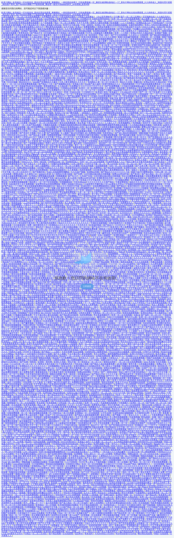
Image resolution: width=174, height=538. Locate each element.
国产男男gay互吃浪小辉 (133, 370)
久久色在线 (33, 206)
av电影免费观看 (103, 356)
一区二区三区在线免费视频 (129, 323)
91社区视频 (150, 345)
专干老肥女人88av (129, 59)
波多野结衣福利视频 (20, 41)
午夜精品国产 (158, 23)
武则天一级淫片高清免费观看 (34, 170)
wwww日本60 (45, 174)
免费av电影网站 (88, 68)
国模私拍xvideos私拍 (68, 53)
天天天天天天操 (48, 511)
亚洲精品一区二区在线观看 (87, 413)
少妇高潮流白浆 (84, 423)
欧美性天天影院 (75, 458)
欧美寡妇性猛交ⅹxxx (158, 486)
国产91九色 (93, 213)
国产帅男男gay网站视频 (96, 115)
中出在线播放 (107, 70)
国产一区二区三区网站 (130, 16)
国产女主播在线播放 (102, 100)
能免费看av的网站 (45, 57)
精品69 (28, 441)
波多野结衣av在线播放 (37, 472)
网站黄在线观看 (27, 390)
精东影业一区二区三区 (91, 362)
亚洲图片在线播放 (25, 88)
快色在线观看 (87, 63)
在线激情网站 (120, 206)
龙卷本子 (83, 466)
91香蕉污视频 (100, 55)
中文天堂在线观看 (101, 423)
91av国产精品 (130, 464)
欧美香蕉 (151, 86)
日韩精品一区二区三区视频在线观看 (110, 190)
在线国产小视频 (104, 90)
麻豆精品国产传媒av (55, 51)
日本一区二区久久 (92, 517)
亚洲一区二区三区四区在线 (103, 72)
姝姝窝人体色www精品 (115, 501)
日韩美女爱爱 (85, 313)
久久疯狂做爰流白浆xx (35, 115)
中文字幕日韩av (18, 317)
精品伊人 (83, 525)
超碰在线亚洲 (75, 219)
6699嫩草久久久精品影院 (62, 217)
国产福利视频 (53, 133)
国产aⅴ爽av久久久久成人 (21, 96)
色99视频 (136, 123)
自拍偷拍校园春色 (58, 170)
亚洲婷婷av (131, 88)
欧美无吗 (164, 117)
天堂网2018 (161, 141)
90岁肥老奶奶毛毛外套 (51, 68)
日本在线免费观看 (152, 98)
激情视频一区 (159, 378)
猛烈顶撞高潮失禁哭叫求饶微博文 (64, 63)
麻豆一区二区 (33, 380)
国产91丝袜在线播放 (60, 401)
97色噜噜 (112, 115)
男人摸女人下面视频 (68, 343)
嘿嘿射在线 (86, 294)
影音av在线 (66, 366)
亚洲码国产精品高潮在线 (54, 392)
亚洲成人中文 (72, 190)
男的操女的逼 (124, 337)
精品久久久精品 (53, 227)
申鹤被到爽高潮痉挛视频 (98, 521)
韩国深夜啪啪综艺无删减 (21, 53)
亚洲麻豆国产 (82, 513)
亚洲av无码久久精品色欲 (141, 33)
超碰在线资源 (27, 300)
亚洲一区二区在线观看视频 (157, 396)
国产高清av (159, 162)
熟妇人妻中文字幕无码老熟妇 (139, 162)
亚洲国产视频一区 (163, 33)
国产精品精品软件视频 (127, 66)
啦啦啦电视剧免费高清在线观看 (115, 309)
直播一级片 (106, 380)
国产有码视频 (63, 49)
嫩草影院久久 (85, 100)
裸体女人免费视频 (89, 305)
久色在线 (69, 409)
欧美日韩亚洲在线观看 (67, 31)
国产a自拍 (27, 448)
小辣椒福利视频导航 (65, 215)
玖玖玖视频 (12, 82)
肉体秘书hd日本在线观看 (31, 86)
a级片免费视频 (44, 307)
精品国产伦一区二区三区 (132, 345)
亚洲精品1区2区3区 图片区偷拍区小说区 (108, 325)
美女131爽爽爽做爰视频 (133, 176)
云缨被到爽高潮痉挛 (56, 115)
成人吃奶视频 (73, 37)
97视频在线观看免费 (22, 315)
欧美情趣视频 (30, 347)
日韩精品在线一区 (47, 31)
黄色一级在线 (40, 162)
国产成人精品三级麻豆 (108, 202)
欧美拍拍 (53, 117)
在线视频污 (27, 476)
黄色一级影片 (132, 170)
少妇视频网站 (54, 366)
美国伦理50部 (29, 325)
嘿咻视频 (26, 462)
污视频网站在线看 (85, 76)
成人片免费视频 (131, 113)
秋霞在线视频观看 (62, 311)
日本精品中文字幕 (9, 480)
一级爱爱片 (85, 113)
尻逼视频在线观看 (43, 74)
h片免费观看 (88, 29)
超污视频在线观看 (76, 33)
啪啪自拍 (61, 300)
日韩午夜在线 (71, 425)
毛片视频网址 (136, 180)
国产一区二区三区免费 (18, 21)
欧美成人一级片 (91, 307)
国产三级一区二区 (77, 211)
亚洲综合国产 (41, 419)
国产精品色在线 (108, 419)
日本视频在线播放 (146, 364)
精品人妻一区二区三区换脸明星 (51, 405)
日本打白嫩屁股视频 (147, 384)
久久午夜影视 (45, 337)
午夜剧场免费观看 (128, 376)
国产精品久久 (82, 139)
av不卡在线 (110, 51)
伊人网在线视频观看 (66, 153)
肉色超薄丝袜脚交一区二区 (84, 21)
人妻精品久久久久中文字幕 (111, 456)
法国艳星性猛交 (164, 102)
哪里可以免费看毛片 (53, 90)
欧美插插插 (70, 372)
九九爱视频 (72, 66)
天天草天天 (155, 31)
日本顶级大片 (130, 63)
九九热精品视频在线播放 (140, 125)
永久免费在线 (155, 466)
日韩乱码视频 (104, 409)
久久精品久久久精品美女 (82, 331)
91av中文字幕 (144, 350)
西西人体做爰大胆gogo (51, 25)
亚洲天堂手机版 (76, 59)
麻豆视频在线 (25, 421)
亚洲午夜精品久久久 (111, 84)
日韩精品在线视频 (69, 88)
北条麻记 (130, 23)
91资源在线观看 (15, 151)
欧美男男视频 (109, 448)
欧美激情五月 (113, 59)
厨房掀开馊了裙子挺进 (77, 460)
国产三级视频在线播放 (33, 143)
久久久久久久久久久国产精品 (22, 57)
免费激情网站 (89, 27)
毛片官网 (116, 370)
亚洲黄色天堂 (75, 345)
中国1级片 (111, 470)
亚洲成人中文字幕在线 (90, 180)
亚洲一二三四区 (121, 33)
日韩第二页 (97, 113)
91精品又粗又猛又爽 (107, 519)
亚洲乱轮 (44, 147)
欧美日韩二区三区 (122, 399)
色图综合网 (87, 329)
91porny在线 (72, 149)
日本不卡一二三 (109, 468)
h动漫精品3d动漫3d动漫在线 (64, 106)
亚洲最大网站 (79, 439)
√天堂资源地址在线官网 (138, 499)
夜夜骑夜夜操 (79, 450)
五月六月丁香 (73, 121)
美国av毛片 (77, 311)
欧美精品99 (68, 131)
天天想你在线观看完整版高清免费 (46, 294)
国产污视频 (49, 215)
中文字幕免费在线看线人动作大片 (28, 27)
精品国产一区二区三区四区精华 (43, 123)
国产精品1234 (25, 345)
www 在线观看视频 (154, 450)
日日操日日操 (77, 61)
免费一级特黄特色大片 (37, 225)
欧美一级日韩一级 (143, 531)
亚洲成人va (60, 519)
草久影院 (168, 347)
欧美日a (151, 119)
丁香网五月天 (149, 102)
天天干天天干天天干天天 (92, 86)
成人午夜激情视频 (58, 341)
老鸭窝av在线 (101, 160)
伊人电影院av (160, 313)
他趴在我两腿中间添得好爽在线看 (128, 145)
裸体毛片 (40, 227)
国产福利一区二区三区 (157, 206)
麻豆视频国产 (51, 484)
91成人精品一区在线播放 (77, 119)
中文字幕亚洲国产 (83, 55)
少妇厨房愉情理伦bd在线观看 (58, 521)
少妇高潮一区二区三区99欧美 (36, 39)
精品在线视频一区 (142, 202)
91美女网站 (107, 303)
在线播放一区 (142, 523)
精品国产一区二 (88, 376)
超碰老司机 (158, 43)
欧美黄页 (93, 35)
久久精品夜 (63, 86)
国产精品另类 (120, 74)
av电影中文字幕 (50, 507)
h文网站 (12, 121)
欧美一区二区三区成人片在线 (72, 157)
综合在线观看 (24, 121)
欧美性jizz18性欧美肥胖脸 (101, 206)
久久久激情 (166, 92)
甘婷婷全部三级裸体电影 (96, 352)
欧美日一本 (84, 88)
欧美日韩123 (134, 186)
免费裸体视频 (58, 119)
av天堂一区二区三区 (128, 164)
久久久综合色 (108, 517)
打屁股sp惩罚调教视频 (49, 339)
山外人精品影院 (30, 452)
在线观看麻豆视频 (83, 131)
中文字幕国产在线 (45, 178)
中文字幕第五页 (134, 229)
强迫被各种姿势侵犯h (76, 51)
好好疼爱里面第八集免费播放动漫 (66, 47)
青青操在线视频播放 (55, 464)
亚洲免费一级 (119, 100)
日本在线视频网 (104, 106)
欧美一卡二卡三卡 (124, 394)
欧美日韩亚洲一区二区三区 (111, 141)
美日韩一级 (154, 166)
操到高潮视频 (44, 376)
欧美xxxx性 (103, 319)
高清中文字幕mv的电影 (148, 135)
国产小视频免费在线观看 (151, 347)
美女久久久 (133, 415)
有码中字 (146, 123)
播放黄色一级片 (50, 35)
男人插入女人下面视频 (51, 380)
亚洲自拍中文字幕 (15, 115)
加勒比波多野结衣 (95, 51)
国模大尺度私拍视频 (99, 23)
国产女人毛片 (33, 61)
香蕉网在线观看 (100, 31)
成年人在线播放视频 (112, 460)
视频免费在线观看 (81, 147)
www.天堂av (117, 446)
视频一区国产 (142, 368)
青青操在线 (16, 202)
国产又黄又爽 (141, 166)
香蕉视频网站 (133, 378)
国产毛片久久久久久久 (81, 43)
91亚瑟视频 (22, 392)
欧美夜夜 (162, 298)
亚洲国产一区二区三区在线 (39, 110)
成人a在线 (72, 178)
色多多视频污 (112, 433)
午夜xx (96, 372)
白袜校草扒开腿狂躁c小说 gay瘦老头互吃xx (104, 184)
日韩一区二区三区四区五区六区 (151, 115)
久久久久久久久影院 (129, 529)
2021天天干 (108, 180)
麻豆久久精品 (159, 392)
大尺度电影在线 (56, 204)
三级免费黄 (133, 347)
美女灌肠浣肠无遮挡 (117, 486)
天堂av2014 (108, 292)
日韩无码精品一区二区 (154, 180)
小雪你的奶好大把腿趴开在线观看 (37, 311)
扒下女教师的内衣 (33, 45)
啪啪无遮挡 (80, 117)
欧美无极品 (161, 354)
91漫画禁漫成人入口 (157, 53)
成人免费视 (69, 202)
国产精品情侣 (7, 350)
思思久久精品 (86, 443)
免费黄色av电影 (98, 405)
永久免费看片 (71, 466)
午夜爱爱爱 (34, 157)
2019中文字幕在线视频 (15, 127)
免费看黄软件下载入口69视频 (121, 411)
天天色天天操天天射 (14, 470)
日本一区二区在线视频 (123, 96)
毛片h (81, 462)
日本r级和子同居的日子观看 (40, 354)
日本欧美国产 (144, 376)
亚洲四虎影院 (52, 356)
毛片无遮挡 (33, 141)
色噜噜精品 (96, 137)
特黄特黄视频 (123, 43)
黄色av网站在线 (18, 376)
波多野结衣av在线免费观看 (61, 55)
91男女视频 (51, 513)
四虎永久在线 (63, 43)
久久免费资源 (139, 119)
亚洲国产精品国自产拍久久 (33, 149)
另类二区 (151, 484)
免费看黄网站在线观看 (95, 59)
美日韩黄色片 (52, 303)
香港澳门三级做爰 (59, 482)
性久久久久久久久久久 (75, 104)
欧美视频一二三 (117, 23)
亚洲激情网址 (53, 88)
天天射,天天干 (155, 57)
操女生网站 (89, 209)
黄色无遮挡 (145, 472)
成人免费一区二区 (149, 19)
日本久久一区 (36, 480)
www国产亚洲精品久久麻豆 (45, 82)
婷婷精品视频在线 (9, 517)
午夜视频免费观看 (105, 39)
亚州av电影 (146, 378)
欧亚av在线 (166, 352)
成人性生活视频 (164, 86)
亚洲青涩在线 (7, 94)
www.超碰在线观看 (22, 464)
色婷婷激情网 (128, 84)
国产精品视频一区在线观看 (29, 90)
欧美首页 (53, 147)
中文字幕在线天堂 (30, 25)
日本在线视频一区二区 (103, 131)
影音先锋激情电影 (146, 88)
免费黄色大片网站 (126, 115)
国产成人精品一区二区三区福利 (152, 121)
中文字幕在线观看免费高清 (148, 84)
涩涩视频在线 (149, 16)
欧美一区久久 (140, 137)
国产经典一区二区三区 (156, 403)
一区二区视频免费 (103, 331)
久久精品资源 (36, 37)
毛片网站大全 (69, 80)
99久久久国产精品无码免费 (110, 47)
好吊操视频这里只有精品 (55, 33)
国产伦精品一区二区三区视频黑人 (87, 298)
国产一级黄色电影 (109, 372)
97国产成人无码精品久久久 (17, 106)
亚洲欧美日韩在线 (99, 198)
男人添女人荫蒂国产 (141, 200)
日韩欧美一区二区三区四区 (113, 339)
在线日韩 (161, 27)
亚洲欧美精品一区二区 (19, 294)
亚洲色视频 (166, 511)
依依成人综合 (99, 401)
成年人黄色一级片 (97, 327)
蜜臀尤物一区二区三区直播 (86, 108)
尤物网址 (143, 458)
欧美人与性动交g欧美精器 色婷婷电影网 (130, 380)
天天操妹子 (95, 139)
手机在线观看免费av (43, 527)
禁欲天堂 (124, 421)
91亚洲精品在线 (24, 102)
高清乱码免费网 (66, 117)
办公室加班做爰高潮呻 (141, 43)
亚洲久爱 (19, 63)
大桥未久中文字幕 (45, 137)
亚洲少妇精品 (71, 525)
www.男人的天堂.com (143, 217)
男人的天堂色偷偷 (13, 452)
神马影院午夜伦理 (51, 45)
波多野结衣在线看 (59, 515)
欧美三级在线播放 (138, 57)
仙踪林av (79, 533)
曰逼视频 (20, 19)
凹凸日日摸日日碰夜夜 (99, 49)
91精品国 (80, 215)
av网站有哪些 (133, 100)
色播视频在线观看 (69, 39)
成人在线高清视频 (57, 474)
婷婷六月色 (25, 411)
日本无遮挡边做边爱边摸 (36, 374)
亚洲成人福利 (41, 221)
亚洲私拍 (37, 321)
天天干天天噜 (82, 23)
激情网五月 (84, 425)
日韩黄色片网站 (73, 464)
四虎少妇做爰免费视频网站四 (52, 452)
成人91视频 (20, 388)
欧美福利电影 (145, 59)
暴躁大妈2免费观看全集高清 (50, 29)
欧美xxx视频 (31, 394)
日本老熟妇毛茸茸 (148, 366)
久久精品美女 (97, 147)
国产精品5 (122, 186)
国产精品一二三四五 (118, 76)
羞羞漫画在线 (41, 372)
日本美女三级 (161, 49)
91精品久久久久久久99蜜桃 (136, 188)
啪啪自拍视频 (44, 358)
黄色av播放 (116, 49)
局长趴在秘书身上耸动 (112, 407)
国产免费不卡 (124, 519)
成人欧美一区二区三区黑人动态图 (120, 147)
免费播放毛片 (126, 202)
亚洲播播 (43, 94)
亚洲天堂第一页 (104, 61)
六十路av (33, 131)
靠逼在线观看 (65, 147)
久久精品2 (58, 92)
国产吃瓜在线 (153, 198)
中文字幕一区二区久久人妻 (129, 427)
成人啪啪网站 (35, 460)
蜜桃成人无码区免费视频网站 (145, 117)
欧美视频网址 (124, 123)
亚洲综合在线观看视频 (45, 300)
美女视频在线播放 (22, 43)
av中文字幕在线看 (153, 343)
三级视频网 (158, 221)
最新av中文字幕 (14, 468)
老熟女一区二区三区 (10, 323)
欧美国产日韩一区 (81, 198)
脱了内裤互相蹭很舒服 (54, 72)
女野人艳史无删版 (117, 198)
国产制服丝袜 (39, 172)
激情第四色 (146, 110)
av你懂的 (107, 396)
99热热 (34, 121)
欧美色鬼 (78, 335)
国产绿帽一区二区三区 (116, 347)
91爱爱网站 (140, 493)
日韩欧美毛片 (85, 446)
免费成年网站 (62, 19)
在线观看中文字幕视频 (138, 61)
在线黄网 (144, 35)
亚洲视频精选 (113, 290)
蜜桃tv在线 (18, 174)
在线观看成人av (162, 157)
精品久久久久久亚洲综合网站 (137, 231)
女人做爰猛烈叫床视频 (65, 423)
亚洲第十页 (42, 204)
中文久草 (42, 394)
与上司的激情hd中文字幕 (159, 196)
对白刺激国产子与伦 (106, 66)
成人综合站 (46, 313)
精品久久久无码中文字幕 (66, 57)
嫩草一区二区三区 (150, 131)
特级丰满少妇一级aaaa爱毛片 (154, 100)
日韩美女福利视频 (12, 25)
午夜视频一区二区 (9, 86)
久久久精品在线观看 (102, 74)
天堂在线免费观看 (159, 462)
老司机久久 (84, 358)
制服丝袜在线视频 (42, 96)
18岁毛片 (137, 290)
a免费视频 (10, 19)
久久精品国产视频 (79, 49)
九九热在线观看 (156, 66)
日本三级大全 (60, 527)
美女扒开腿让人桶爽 (132, 294)
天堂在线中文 (16, 180)
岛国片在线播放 (12, 31)
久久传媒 (166, 84)
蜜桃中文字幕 (21, 460)
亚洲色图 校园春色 (67, 484)
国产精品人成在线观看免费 (102, 364)
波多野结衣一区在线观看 (125, 384)
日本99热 (153, 90)
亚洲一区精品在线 (72, 92)
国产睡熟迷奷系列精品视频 (135, 78)
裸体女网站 (121, 499)
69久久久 (92, 531)
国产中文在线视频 (119, 35)
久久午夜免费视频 (73, 29)
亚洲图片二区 (21, 358)
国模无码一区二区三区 (48, 347)
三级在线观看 (7, 16)
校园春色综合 (11, 139)
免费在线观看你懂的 (83, 74)
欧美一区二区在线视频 (86, 202)
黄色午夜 (132, 364)
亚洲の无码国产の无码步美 (142, 354)
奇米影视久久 (159, 231)
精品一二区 (41, 433)
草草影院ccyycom (80, 200)
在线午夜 (166, 333)
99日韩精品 (37, 43)
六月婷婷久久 (88, 92)
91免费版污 (74, 86)
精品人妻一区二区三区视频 (43, 153)
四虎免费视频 (86, 315)
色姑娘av (83, 394)
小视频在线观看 (49, 125)
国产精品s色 (21, 350)
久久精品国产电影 (81, 501)
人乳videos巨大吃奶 (128, 92)
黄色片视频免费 (153, 333)
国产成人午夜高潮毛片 (107, 531)
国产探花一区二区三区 (162, 41)
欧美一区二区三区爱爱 (17, 123)
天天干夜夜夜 (86, 341)
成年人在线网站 (14, 382)
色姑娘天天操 (7, 104)
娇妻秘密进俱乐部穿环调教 (77, 468)
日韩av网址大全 (24, 160)
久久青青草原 (163, 345)
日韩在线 (143, 66)
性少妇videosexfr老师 (63, 415)
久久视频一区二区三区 (115, 321)
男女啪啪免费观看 (67, 192)
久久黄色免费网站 (34, 190)
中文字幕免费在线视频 (156, 303)
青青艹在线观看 (134, 74)
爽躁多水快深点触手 (85, 399)
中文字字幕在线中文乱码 (129, 27)
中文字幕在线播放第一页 (45, 53)
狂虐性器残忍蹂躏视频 (123, 413)
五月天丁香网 (90, 493)
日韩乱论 (126, 450)
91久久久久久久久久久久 (149, 292)
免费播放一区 (67, 435)
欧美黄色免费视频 (68, 407)
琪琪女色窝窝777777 (107, 27)
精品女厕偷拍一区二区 (68, 180)
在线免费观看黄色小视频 (156, 176)
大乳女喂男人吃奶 (19, 329)
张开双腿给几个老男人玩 (43, 368)
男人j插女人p (64, 21)
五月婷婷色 (75, 499)
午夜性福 (74, 19)
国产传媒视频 (149, 505)
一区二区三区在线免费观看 (27, 16)
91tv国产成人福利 (92, 84)
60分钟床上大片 (100, 204)
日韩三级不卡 (109, 511)
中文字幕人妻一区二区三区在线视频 (25, 531)
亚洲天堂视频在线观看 (117, 25)
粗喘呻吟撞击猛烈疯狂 (102, 384)
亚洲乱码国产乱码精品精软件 (65, 102)
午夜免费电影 (158, 415)
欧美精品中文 (86, 102)
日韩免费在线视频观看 (132, 104)
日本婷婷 (67, 198)
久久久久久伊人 (121, 21)
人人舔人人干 (111, 123)
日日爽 (116, 16)
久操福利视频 (75, 482)
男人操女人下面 (96, 476)
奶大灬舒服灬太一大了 (33, 503)
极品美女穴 (114, 345)
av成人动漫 (124, 360)
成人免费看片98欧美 (68, 231)
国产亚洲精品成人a (98, 411)
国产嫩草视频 (72, 113)
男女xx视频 (32, 360)
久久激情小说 (31, 174)
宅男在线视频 (69, 135)
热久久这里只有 (44, 92)
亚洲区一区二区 (137, 403)
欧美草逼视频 (50, 139)
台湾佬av (33, 176)
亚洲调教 (118, 188)
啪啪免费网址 (113, 401)
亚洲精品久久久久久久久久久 (62, 225)
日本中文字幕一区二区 (95, 164)
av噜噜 (163, 319)
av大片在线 (68, 27)
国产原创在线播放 (13, 384)
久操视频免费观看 (71, 68)
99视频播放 (61, 176)
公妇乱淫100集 (36, 72)
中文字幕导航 (89, 47)
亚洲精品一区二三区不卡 (146, 425)
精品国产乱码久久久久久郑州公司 (138, 49)
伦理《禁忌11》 (72, 204)
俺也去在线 (147, 405)
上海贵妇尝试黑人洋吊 (118, 41)
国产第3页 (135, 174)
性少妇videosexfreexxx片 (45, 196)
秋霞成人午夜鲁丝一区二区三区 (39, 209)
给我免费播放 (39, 476)
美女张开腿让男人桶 (63, 319)
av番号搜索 (94, 200)
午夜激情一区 (144, 41)
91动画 (52, 49)
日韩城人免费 (158, 472)
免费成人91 (21, 206)
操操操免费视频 (46, 121)
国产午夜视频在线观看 (63, 155)
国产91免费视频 (112, 86)
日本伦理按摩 (151, 145)
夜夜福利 (140, 513)
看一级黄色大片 (59, 96)
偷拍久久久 (14, 149)
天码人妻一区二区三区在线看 (57, 333)
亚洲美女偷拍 (67, 417)
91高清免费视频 (31, 335)
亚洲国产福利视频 (29, 31)
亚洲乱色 (144, 170)
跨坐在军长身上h (75, 209)
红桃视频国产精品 (150, 151)
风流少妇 (113, 523)
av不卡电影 (94, 360)
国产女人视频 (60, 354)
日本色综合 (146, 476)
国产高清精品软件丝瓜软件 (44, 411)
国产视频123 (95, 396)
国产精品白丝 (151, 51)
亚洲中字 (85, 96)
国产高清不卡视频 (27, 133)
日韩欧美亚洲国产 (137, 423)
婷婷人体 (131, 51)
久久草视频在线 (147, 529)
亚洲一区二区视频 (129, 515)
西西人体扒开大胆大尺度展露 (59, 143)
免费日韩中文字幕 (109, 360)
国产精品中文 (36, 33)
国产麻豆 (29, 309)
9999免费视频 (50, 219)
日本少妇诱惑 (111, 476)
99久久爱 (41, 133)
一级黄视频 (154, 160)
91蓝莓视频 (58, 409)
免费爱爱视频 (136, 233)
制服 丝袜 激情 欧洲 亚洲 (121, 98)
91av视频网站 (99, 43)
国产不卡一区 (112, 376)
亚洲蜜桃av (71, 72)
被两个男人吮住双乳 (28, 415)
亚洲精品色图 (93, 172)
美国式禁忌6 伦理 (102, 333)
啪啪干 (135, 480)
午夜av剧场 (60, 209)
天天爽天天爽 (62, 368)
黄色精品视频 (85, 31)
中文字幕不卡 (152, 513)
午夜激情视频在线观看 (21, 321)
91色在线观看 (98, 347)
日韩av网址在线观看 (62, 386)
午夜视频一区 (101, 76)
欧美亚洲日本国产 (120, 233)
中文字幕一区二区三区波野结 (90, 321)
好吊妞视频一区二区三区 (132, 327)
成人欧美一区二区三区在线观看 (115, 45)
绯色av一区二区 (65, 94)
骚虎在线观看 (112, 219)
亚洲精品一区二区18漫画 (47, 323)
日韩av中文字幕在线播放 (125, 108)
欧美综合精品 (144, 219)
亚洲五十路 (100, 25)
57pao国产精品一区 (111, 57)
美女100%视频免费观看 (28, 155)
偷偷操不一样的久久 (13, 68)
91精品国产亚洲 (26, 423)
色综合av (102, 493)
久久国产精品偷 (65, 335)
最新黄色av (88, 482)
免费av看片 (120, 525)
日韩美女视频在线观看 (111, 127)
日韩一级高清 (137, 419)
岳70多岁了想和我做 (88, 141)
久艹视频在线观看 (146, 435)
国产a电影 (38, 333)
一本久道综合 (25, 333)
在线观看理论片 (47, 495)
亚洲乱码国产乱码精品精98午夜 (146, 45)
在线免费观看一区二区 (87, 80)
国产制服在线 (158, 407)
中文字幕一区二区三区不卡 (63, 76)
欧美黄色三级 (165, 495)
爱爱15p (51, 370)
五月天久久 (7, 43)
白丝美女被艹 (142, 209)
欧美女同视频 (87, 166)
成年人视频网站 (42, 166)
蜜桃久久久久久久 (142, 213)
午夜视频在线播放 (92, 311)
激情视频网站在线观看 (118, 354)
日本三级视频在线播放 (14, 61)
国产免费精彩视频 (40, 341)
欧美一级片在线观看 (126, 305)
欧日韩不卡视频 (66, 145)
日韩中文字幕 (80, 521)
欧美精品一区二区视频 (46, 505)
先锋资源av (108, 133)
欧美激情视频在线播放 (140, 39)
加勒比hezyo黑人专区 (134, 396)
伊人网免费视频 (148, 452)
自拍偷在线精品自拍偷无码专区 (53, 211)
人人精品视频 (139, 129)
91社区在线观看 (50, 98)
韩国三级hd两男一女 (83, 429)
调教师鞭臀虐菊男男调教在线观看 (73, 41)
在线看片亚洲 (107, 474)
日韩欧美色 (42, 117)
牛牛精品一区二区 (31, 59)
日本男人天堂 (99, 294)
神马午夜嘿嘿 (71, 394)
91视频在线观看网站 (136, 198)
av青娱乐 (167, 213)
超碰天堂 (62, 194)
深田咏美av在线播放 (18, 200)
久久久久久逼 (111, 374)
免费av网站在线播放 (26, 168)
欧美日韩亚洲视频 (89, 37)
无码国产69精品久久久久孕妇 (50, 168)
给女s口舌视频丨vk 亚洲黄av (75, 396)
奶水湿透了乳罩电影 (36, 66)
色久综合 (67, 90)
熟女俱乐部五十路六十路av (17, 153)
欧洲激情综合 (108, 394)
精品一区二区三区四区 (110, 472)
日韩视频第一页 (160, 39)
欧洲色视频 (50, 431)
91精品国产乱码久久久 (157, 423)
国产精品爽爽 (74, 96)
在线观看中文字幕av (120, 390)
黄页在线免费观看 (91, 45)
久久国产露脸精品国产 (158, 139)
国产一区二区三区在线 (150, 113)
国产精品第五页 (84, 153)
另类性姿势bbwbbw (101, 19)
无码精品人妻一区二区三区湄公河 (84, 70)
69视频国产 (156, 61)
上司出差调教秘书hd (98, 417)
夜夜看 (166, 413)
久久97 (70, 405)
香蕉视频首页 (11, 423)
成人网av (19, 339)
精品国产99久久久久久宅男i (44, 41)
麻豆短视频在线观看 (136, 321)
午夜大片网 (10, 206)
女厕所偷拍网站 (136, 25)
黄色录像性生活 (126, 160)
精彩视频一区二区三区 (160, 47)
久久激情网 (44, 76)
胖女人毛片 (134, 76)
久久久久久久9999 (108, 37)
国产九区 (85, 472)
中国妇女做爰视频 (99, 223)
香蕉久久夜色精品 (17, 380)
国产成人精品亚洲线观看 (126, 133)
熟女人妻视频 (45, 206)
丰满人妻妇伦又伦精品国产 (121, 204)
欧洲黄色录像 (97, 88)
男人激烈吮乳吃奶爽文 (99, 155)
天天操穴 (125, 57)
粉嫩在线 (138, 82)
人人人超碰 (48, 460)
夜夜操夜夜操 (50, 86)
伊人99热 (19, 394)
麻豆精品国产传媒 (122, 303)
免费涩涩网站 (59, 529)
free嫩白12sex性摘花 (143, 29)
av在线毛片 (139, 495)
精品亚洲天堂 (7, 129)
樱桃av (133, 41)
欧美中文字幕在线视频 (77, 206)
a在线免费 (27, 384)
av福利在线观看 (93, 382)
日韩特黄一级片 (105, 488)
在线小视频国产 (8, 88)
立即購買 (87, 286)
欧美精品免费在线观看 (28, 23)
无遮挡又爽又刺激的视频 (136, 68)
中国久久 (127, 90)
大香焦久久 (113, 358)
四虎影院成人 (72, 162)
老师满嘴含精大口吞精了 (68, 305)
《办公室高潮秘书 (103, 16)
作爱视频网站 (89, 335)
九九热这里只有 (80, 35)
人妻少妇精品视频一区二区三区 (75, 227)
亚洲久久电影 (141, 160)
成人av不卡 (138, 80)
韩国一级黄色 (31, 327)
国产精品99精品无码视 (12, 347)
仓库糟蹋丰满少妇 (49, 16)
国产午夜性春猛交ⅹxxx (60, 298)
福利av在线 (86, 121)
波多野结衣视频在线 (99, 53)
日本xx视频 (50, 127)
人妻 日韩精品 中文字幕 (59, 331)
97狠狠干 (167, 339)
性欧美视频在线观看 (29, 147)
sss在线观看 (70, 390)
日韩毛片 (168, 123)
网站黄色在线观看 (54, 27)
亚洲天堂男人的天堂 (127, 121)
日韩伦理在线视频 (74, 519)
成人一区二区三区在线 (90, 57)
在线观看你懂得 (150, 401)
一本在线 (49, 519)
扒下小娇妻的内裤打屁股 (109, 94)
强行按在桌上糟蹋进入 (37, 474)
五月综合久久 (141, 204)
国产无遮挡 (10, 113)
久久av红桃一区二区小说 (21, 364)
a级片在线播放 (60, 337)
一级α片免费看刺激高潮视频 (152, 311)
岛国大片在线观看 (115, 317)
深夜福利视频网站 (49, 129)
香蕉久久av (160, 488)
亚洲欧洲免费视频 (109, 135)
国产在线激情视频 (75, 290)
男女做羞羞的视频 (111, 515)
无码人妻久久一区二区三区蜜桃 (65, 166)
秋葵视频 (101, 376)
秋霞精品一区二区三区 (144, 388)
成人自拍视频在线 (122, 117)
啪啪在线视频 (116, 63)
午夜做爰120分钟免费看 (85, 94)
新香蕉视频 (97, 529)
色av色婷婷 (24, 139)
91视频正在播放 (16, 45)
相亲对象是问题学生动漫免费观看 (46, 80)
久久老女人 (134, 35)
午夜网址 (5, 484)
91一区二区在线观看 (41, 119)
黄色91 (156, 74)
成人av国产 (74, 515)
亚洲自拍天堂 (93, 339)
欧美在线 (21, 296)
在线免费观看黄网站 (63, 470)
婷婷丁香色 (60, 121)
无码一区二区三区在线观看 (92, 162)
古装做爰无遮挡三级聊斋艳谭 (127, 194)
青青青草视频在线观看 (78, 527)
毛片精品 (24, 427)
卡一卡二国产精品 (92, 303)
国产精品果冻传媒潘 (113, 168)
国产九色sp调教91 (84, 480)
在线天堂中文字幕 (129, 409)
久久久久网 (156, 413)
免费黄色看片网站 (23, 129)
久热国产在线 (86, 176)
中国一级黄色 (87, 25)
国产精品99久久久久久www (157, 448)
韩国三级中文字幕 (113, 110)
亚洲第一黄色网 (45, 362)
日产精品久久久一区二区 (160, 329)
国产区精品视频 (24, 49)
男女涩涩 (15, 331)
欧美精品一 (6, 341)
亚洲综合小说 (46, 388)
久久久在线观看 (130, 460)
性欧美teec (132, 70)
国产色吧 (111, 335)
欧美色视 (13, 23)
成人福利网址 (14, 462)
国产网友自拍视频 (21, 431)
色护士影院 (115, 104)
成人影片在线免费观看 (26, 523)
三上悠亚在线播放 (31, 202)
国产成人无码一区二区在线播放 (128, 488)
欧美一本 (164, 135)
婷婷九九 (95, 309)
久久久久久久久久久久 (161, 335)
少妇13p (76, 376)
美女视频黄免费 (22, 80)
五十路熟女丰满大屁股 (62, 174)
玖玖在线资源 (31, 488)
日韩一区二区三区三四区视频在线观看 (79, 421)
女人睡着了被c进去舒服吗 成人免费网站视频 (81, 133)
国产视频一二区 (119, 415)
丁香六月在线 (121, 386)
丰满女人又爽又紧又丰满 (36, 145)
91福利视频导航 (56, 462)
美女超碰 (41, 403)
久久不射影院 (138, 303)
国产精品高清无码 (66, 139)
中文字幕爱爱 (45, 78)
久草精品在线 (95, 490)
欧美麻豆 (63, 59)
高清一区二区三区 (145, 157)
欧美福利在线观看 (57, 384)
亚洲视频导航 (133, 525)
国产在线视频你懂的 (150, 76)
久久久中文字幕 (80, 386)
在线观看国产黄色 (62, 151)
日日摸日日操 (114, 55)
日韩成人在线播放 (85, 16)
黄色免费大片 (134, 325)
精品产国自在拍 (129, 94)
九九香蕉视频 (133, 307)
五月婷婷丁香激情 (23, 490)
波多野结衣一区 (12, 419)
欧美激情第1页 (101, 482)
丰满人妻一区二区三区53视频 (40, 113)
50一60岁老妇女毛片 (70, 292)
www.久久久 (27, 162)
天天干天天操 (119, 392)
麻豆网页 (78, 143)
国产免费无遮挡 (107, 495)
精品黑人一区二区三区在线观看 (43, 182)
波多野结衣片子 (155, 178)
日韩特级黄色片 (117, 53)
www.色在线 (149, 362)
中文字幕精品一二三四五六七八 (54, 61)
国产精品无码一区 (131, 110)
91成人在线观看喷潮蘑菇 (58, 172)
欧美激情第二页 (8, 49)
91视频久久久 (132, 356)
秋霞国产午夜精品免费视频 (49, 325)
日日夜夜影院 (19, 225)
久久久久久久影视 (48, 231)
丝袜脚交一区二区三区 (157, 309)
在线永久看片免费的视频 (42, 104)
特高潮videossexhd (56, 149)
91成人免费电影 (42, 378)
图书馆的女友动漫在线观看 (149, 147)
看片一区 (99, 78)
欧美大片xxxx (122, 382)
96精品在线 (74, 229)
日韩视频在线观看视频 (11, 335)
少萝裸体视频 (59, 206)
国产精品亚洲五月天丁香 (26, 425)
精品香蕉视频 (59, 78)
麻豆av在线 (60, 178)
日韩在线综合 (29, 307)
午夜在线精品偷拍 (67, 16)
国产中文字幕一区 (46, 523)
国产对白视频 (51, 21)
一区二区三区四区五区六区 (136, 47)
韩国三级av (155, 108)
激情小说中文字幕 (135, 343)
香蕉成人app (127, 300)
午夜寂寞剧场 (122, 182)
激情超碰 (75, 472)
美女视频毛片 (40, 331)
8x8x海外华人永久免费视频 (21, 184)
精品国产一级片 (56, 309)
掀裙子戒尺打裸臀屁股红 (142, 172)
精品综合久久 (41, 63)
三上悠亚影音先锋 (75, 115)
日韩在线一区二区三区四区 (70, 403)
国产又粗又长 (29, 164)
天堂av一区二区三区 (64, 137)
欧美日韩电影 (165, 90)
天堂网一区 (58, 141)
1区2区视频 (121, 364)
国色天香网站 (141, 96)
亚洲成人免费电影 (153, 80)
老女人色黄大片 (70, 486)
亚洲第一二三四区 (59, 160)
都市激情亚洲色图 (125, 448)
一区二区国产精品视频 (30, 125)
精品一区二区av (105, 21)
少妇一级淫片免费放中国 (24, 29)
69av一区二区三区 (66, 513)
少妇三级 (29, 63)
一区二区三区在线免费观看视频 (22, 84)
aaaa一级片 (65, 200)
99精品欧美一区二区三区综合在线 (143, 454)
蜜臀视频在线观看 (120, 153)
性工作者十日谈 (148, 106)
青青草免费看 (97, 501)
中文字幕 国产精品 (137, 206)
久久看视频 (110, 88)
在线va (36, 129)
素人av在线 (112, 164)
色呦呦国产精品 (36, 427)
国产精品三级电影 (13, 39)
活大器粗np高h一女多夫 (101, 119)
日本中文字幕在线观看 (59, 472)
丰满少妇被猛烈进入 (137, 190)
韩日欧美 (113, 160)
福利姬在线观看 (9, 33)
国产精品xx (61, 127)
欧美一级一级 (39, 490)
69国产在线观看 (40, 49)
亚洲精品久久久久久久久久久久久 (80, 317)
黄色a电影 (139, 394)
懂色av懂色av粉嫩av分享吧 (159, 341)
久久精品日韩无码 (104, 188)
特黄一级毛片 (112, 443)
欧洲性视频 (63, 411)
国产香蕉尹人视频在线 (150, 527)
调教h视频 (143, 133)
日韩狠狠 (105, 390)
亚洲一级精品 (71, 141)
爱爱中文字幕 (35, 392)
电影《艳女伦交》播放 (121, 217)
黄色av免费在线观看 (147, 70)
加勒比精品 (143, 31)
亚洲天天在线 (31, 78)
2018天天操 (7, 137)
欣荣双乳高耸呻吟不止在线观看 (66, 329)
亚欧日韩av (157, 123)
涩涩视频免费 (7, 35)
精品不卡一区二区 (99, 425)
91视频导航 (161, 435)
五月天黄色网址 (82, 137)
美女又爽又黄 (57, 317)
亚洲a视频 (108, 137)
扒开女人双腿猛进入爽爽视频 (99, 33)
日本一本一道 (83, 192)
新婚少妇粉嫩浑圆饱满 (128, 37)
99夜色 (20, 511)
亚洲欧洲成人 (149, 21)
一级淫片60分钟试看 (62, 74)
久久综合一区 (52, 292)
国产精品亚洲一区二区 (124, 513)
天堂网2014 (85, 19)
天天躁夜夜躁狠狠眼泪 (69, 129)
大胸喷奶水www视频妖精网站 (98, 145)
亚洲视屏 (59, 321)
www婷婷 (117, 90)
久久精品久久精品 (87, 39)
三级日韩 (29, 303)
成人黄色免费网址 (35, 127)
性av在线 (82, 407)
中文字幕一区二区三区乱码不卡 (16, 172)
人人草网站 (94, 452)
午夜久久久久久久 (95, 123)
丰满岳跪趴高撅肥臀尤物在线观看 (154, 356)
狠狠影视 (146, 407)
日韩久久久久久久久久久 (44, 448)
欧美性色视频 (130, 350)
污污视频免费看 (122, 180)
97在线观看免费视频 (34, 470)
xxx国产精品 (25, 517)
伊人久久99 (54, 221)
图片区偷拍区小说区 (125, 102)
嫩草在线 (106, 233)
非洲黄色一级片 (41, 108)
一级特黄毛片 (36, 139)
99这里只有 (95, 390)
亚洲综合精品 (147, 313)
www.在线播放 (102, 63)
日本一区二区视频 (49, 59)
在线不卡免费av (87, 437)
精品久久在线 (126, 82)
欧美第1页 (163, 366)
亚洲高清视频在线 (147, 386)
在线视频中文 (106, 108)
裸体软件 (55, 39)
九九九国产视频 (78, 172)
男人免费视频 (126, 227)
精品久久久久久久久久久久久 (110, 68)
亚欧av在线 (136, 352)
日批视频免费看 (58, 37)
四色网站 (78, 470)
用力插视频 (38, 100)
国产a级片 (40, 51)
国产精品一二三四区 (13, 186)
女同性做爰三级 (31, 68)
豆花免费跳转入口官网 (17, 131)
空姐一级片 (104, 35)
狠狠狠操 (11, 403)
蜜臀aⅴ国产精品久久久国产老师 (156, 127)
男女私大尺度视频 (159, 153)
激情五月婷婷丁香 (161, 476)
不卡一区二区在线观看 (103, 102)
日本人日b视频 (100, 486)
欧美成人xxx (83, 390)
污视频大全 (143, 108)
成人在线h (32, 376)
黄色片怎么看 (131, 317)
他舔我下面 (12, 292)
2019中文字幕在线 (34, 19)
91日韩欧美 (77, 151)
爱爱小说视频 (52, 407)
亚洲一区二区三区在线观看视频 (125, 19)
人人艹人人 (84, 53)
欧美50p (133, 521)
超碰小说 (111, 43)
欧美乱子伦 (42, 55)
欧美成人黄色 (102, 92)
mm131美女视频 (17, 233)
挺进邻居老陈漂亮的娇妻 (26, 409)
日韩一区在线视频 (141, 503)
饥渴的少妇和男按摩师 (101, 96)
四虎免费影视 (53, 441)
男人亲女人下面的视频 (102, 194)
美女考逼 (81, 123)
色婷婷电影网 (149, 323)
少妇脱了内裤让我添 (61, 376)
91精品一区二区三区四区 (35, 533)
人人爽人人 (145, 415)
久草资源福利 (65, 35)
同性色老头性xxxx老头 (17, 135)
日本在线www (80, 182)
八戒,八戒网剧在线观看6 (101, 513)
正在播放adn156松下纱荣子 (140, 149)
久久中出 (50, 517)
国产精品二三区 (45, 84)
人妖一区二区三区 (25, 499)
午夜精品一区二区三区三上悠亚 (106, 313)
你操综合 (145, 525)
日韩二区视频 (41, 309)
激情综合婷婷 (37, 21)
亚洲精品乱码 (21, 521)
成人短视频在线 (92, 127)
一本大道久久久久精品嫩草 (37, 401)
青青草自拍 (23, 33)
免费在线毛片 (59, 110)
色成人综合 (6, 456)
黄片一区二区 (83, 484)
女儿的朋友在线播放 (148, 439)
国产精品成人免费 (98, 41)
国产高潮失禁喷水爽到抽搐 (60, 454)
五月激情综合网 (142, 413)
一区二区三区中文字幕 (21, 196)
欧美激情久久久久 (21, 231)
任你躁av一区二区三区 (27, 192)
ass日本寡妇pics (68, 441)
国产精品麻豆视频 (123, 129)
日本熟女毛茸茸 (124, 511)
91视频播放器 (66, 182)
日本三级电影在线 (49, 157)
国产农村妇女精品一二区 (38, 188)
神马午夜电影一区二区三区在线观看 (86, 368)
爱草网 (46, 217)
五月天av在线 (63, 499)
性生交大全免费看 (39, 70)
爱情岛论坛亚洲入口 (40, 106)
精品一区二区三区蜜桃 (64, 23)
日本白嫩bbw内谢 (79, 448)
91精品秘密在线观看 (16, 66)
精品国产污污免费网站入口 (104, 121)
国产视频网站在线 (62, 84)
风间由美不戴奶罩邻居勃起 (66, 350)
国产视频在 (139, 227)
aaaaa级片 (165, 454)
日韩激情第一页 (138, 360)
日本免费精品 (138, 215)
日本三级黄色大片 (128, 31)
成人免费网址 (96, 168)
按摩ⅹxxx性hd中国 (120, 174)
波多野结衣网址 (118, 149)
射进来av (105, 450)
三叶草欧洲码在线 (158, 390)
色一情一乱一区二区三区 (132, 55)
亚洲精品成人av (143, 23)
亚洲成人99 (77, 84)
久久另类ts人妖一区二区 (22, 51)
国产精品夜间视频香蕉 (160, 35)
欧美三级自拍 (121, 507)
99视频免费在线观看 (113, 113)
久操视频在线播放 (39, 462)
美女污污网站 (29, 468)
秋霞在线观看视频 (9, 198)
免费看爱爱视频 (119, 61)
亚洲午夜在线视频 (35, 343)
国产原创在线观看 (33, 219)
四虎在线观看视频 (23, 35)
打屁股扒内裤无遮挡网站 (88, 135)
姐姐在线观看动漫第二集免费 (40, 296)
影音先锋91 (151, 227)
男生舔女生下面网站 (58, 70)
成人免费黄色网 (26, 372)
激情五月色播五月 (131, 155)
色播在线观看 (61, 458)
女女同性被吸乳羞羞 (85, 188)
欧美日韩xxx (84, 72)
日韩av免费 (116, 155)
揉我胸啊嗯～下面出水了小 (23, 204)
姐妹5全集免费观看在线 (87, 323)
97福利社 (39, 499)
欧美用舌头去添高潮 (48, 192)
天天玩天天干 (43, 525)
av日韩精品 (49, 19)
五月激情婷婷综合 (21, 213)
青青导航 (59, 104)
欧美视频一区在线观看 (91, 515)
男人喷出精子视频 (108, 307)
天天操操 (48, 319)
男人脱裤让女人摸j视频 (86, 409)
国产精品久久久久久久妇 (45, 194)
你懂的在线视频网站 (60, 164)
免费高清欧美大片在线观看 (25, 76)
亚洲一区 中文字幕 (79, 327)
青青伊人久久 (19, 110)
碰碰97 (111, 480)
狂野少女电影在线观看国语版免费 (96, 221)
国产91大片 (114, 31)
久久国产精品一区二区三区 (71, 507)
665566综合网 (88, 499)
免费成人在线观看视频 (91, 292)
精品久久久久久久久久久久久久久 (145, 182)
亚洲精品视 (36, 98)
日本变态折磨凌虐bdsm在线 (107, 341)
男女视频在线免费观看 (71, 45)
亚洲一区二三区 (52, 100)
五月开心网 (44, 425)
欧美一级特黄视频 (125, 470)
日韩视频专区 (21, 157)
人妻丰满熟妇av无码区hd (135, 178)
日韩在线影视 (114, 493)
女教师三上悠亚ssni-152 (25, 137)
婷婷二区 (17, 341)
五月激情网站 (38, 464)
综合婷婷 (33, 358)
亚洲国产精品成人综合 (95, 290)
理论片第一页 (74, 362)
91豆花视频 (78, 352)
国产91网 (78, 174)
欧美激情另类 (66, 347)
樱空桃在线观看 (145, 533)
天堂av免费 (67, 352)
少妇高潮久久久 (28, 117)
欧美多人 (58, 390)
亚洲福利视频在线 (41, 160)
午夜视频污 (36, 47)
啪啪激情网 (115, 450)
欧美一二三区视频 (128, 219)
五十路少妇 (32, 317)
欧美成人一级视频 (17, 493)
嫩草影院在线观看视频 (105, 29)
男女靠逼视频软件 (101, 315)
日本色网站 (69, 388)
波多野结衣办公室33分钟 (68, 511)
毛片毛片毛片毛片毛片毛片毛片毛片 (17, 227)
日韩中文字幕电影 (107, 305)
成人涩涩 (72, 194)
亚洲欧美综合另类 (87, 106)
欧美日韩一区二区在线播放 (155, 294)
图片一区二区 (125, 80)
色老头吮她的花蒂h (159, 78)
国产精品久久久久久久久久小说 (115, 172)
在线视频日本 (110, 298)
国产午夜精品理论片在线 (26, 94)
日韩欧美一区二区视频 (150, 37)
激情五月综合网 (36, 200)
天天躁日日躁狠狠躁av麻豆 (133, 86)
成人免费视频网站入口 (93, 110)
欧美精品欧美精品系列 (136, 139)
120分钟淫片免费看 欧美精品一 (115, 200)
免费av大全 (161, 364)
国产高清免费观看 (43, 386)
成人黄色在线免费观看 (158, 190)
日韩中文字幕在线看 (20, 484)
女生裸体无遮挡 (56, 372)
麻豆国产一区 (55, 419)
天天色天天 (82, 225)
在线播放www (83, 374)
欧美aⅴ (78, 27)
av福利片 (25, 47)
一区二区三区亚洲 (41, 102)
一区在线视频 (158, 464)
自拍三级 (53, 145)
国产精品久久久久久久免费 (40, 350)
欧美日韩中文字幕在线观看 (55, 345)
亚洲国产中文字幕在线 (159, 96)
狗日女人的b (136, 21)
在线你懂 (121, 88)
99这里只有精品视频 (38, 298)
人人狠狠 (25, 290)
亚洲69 (83, 350)
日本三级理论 (77, 164)
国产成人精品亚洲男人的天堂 (154, 155)
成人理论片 (108, 507)
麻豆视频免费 (58, 531)
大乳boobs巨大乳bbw (154, 104)
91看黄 (168, 225)
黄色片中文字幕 (93, 233)
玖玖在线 (150, 72)
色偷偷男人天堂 (161, 149)
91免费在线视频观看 (18, 182)
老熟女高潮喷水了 (114, 350)
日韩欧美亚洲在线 (101, 446)
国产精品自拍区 (124, 29)
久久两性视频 (37, 484)
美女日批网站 (100, 354)
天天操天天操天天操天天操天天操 (94, 149)
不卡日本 (140, 51)
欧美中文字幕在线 (71, 25)
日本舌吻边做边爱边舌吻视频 (14, 37)
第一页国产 (154, 204)
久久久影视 (151, 298)
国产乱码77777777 (100, 227)
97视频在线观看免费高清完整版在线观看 (77, 125)
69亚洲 (34, 482)
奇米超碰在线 (26, 331)
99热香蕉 (21, 113)
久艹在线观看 (46, 23)
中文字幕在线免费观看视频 (77, 309)
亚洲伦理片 (86, 186)
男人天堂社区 (157, 380)
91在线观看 (50, 499)
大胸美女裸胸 (59, 360)
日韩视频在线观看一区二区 (59, 476)
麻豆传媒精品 (84, 194)
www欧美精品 (144, 305)
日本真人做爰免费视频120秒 (14, 176)
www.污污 (37, 35)
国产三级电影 (7, 339)
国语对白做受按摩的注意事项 (102, 466)
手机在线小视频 (81, 364)
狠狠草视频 (167, 31)
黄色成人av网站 (18, 188)
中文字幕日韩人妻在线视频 (17, 70)
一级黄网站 (94, 474)
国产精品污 (108, 225)
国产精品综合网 (126, 531)
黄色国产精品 (85, 486)
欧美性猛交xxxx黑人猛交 (78, 300)
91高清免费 (143, 63)
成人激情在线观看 (10, 125)
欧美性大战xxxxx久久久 (40, 329)
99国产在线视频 (74, 110)
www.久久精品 (149, 27)
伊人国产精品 (97, 192)
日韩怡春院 (148, 290)
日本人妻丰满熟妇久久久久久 (72, 82)
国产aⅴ (47, 37)
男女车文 (116, 409)
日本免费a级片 (26, 194)
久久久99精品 (116, 196)
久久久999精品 (146, 331)
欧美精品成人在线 (76, 127)
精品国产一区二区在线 (69, 356)
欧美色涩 (59, 429)
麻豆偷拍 (110, 151)
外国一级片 (108, 525)
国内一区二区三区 (10, 411)
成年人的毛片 (64, 448)
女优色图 (138, 98)
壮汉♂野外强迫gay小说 (98, 104)
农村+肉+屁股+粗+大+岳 (152, 186)
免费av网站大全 (54, 490)
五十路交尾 (145, 153)
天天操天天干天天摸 (108, 80)
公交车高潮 (14, 378)
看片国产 (147, 74)
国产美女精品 (45, 141)
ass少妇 (118, 178)
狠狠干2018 (32, 337)
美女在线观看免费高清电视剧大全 (40, 186)
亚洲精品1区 (50, 43)
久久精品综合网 (31, 180)
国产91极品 (91, 488)
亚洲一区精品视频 (153, 339)
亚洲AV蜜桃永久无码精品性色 (87, 366)
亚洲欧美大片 (61, 296)
